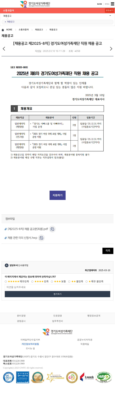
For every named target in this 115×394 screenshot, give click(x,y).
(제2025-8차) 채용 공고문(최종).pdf (28, 229)
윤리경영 (21, 315)
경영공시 (21, 321)
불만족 (77, 281)
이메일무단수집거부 (30, 340)
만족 (42, 281)
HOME (9, 29)
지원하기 (58, 195)
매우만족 (18, 281)
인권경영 (57, 315)
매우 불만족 (96, 281)
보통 (60, 281)
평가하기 (58, 294)
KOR (99, 4)
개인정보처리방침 (30, 344)
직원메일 (84, 344)
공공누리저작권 (84, 340)
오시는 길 (30, 348)
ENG (107, 4)
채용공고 (11, 22)
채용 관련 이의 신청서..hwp (22, 237)
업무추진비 (57, 321)
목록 (108, 250)
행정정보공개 (93, 315)
